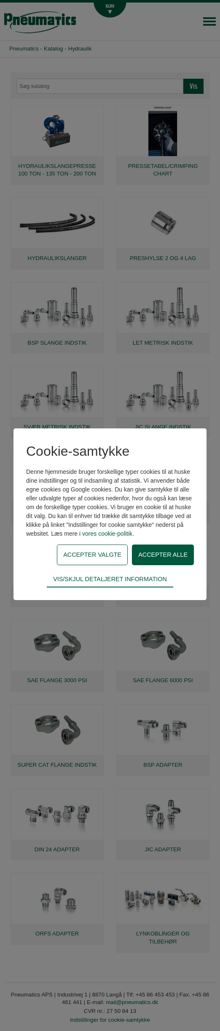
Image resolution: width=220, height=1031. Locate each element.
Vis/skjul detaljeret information (110, 579)
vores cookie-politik (107, 533)
